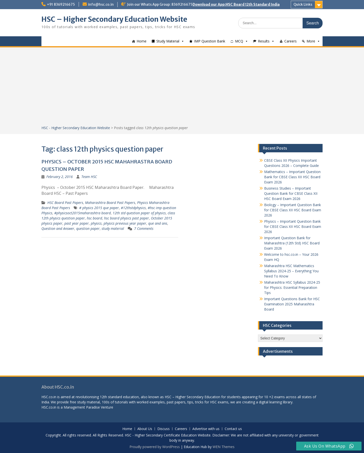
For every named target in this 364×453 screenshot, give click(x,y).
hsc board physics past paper (126, 218)
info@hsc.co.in (101, 4)
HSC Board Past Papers (65, 202)
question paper (88, 228)
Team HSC (89, 176)
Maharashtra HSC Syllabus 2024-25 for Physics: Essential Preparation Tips (292, 287)
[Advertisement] (182, 88)
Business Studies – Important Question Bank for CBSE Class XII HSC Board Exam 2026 (290, 193)
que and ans (157, 223)
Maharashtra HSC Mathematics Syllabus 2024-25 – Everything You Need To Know (291, 270)
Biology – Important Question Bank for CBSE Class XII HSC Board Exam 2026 (292, 209)
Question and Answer (57, 228)
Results (264, 41)
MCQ (239, 41)
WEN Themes (224, 446)
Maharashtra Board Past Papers (110, 202)
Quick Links (302, 4)
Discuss (163, 429)
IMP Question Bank (209, 41)
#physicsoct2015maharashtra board (82, 213)
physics (96, 223)
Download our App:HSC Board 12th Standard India (236, 4)
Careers (290, 41)
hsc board (94, 218)
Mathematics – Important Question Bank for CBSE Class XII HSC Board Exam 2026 (292, 176)
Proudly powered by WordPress (154, 446)
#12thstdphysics (133, 207)
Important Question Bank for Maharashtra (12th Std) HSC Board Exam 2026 (292, 243)
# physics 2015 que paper (99, 207)
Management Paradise (82, 407)
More (311, 41)
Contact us (233, 429)
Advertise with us (205, 429)
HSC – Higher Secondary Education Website (114, 19)
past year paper (76, 223)
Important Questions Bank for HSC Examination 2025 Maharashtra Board (292, 304)
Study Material (167, 41)
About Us (144, 429)
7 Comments (143, 228)
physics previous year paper (125, 223)
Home (141, 41)
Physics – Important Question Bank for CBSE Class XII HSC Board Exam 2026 (292, 226)
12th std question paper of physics (139, 213)
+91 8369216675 (61, 4)
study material (113, 228)
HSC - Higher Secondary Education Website (75, 127)
